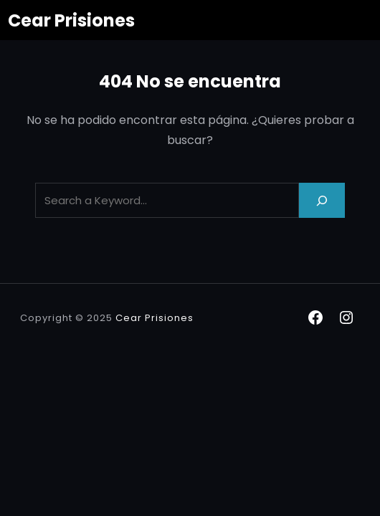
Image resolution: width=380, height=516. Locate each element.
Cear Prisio (144, 318)
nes (184, 318)
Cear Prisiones (71, 20)
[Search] (322, 200)
